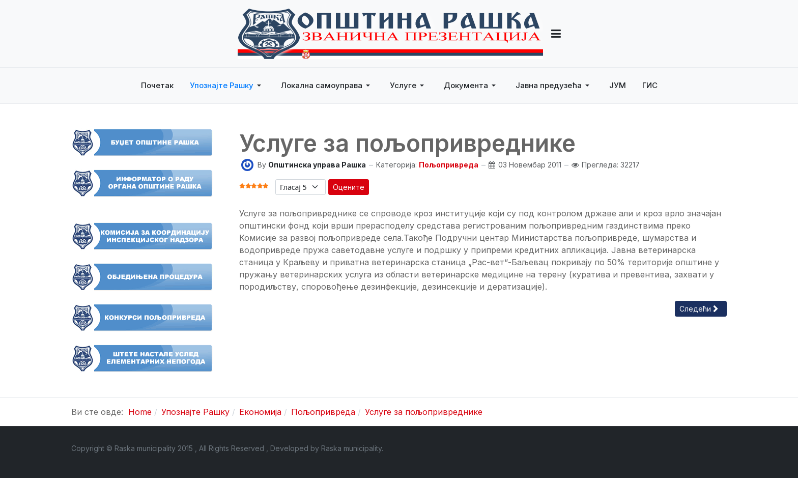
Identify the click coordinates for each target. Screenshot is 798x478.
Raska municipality (351, 448)
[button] (556, 33)
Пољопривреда (448, 164)
